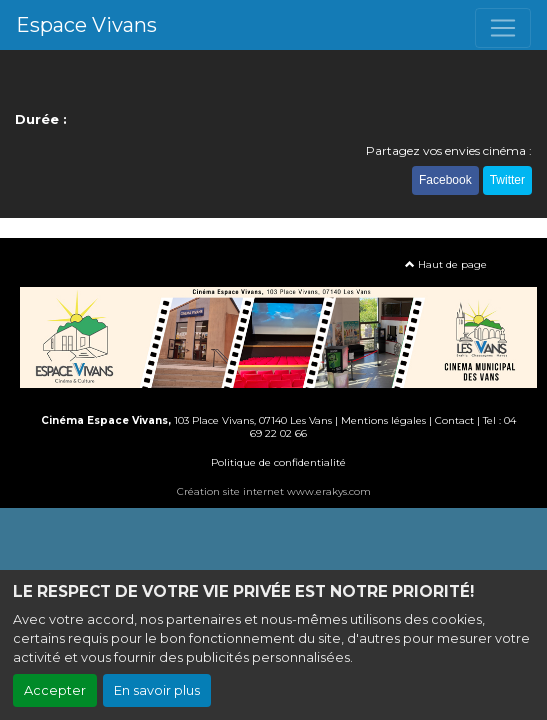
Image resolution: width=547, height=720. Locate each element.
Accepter (55, 690)
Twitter (507, 180)
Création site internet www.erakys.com (274, 491)
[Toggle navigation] (503, 28)
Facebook (445, 180)
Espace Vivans (86, 25)
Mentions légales (383, 420)
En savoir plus (157, 690)
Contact (454, 420)
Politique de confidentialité (278, 462)
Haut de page (446, 264)
